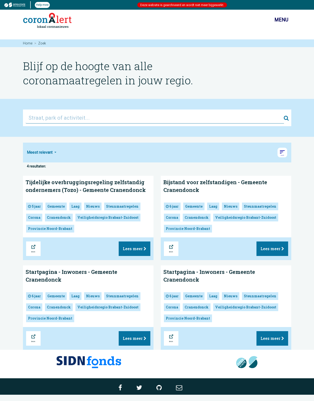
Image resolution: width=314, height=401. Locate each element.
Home (27, 43)
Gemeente (56, 206)
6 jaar (172, 206)
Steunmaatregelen (122, 206)
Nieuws (93, 206)
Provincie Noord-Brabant (50, 228)
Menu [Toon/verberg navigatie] (277, 20)
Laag (75, 206)
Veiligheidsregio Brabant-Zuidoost (108, 217)
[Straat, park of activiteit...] (155, 118)
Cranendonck (59, 217)
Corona (34, 217)
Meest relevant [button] (40, 152)
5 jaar (34, 206)
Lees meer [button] (134, 248)
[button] (282, 152)
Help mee (42, 5)
